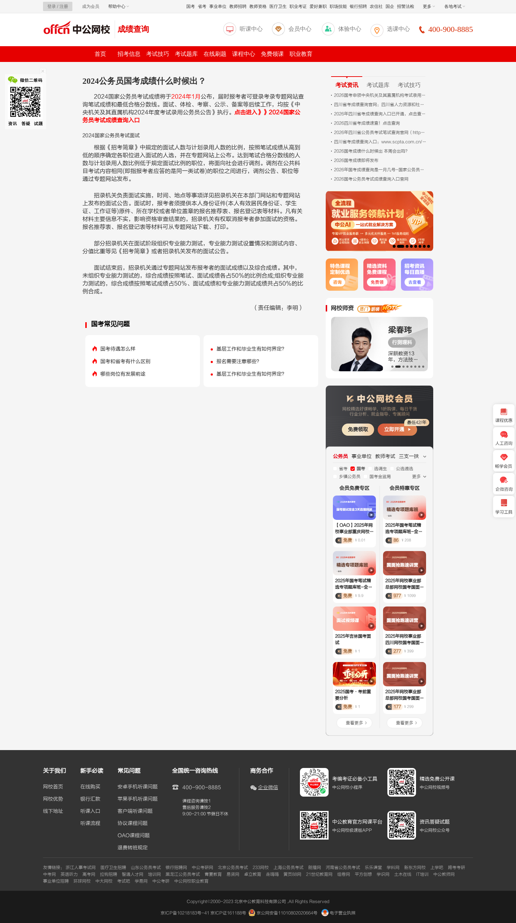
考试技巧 (157, 54)
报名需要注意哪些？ (239, 361)
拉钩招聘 (108, 874)
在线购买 (90, 786)
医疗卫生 (278, 6)
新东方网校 (415, 867)
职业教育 (301, 54)
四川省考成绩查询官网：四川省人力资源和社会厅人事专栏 (380, 104)
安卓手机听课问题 (138, 786)
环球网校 (82, 881)
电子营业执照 (338, 912)
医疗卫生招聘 (113, 867)
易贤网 (232, 874)
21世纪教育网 (319, 874)
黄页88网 (292, 874)
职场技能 (338, 6)
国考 (190, 6)
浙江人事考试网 (81, 867)
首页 (100, 54)
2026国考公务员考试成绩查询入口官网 (371, 179)
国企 (390, 6)
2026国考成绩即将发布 (356, 160)
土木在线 (402, 874)
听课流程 (90, 823)
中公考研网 (202, 867)
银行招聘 (358, 6)
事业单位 (217, 6)
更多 (429, 6)
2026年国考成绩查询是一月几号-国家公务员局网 (380, 169)
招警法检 (405, 6)
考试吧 (123, 881)
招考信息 (129, 54)
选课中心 (398, 29)
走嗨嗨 (272, 874)
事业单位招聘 (56, 881)
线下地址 (53, 811)
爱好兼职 (318, 6)
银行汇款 (90, 799)
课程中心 (243, 54)
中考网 (49, 874)
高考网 (88, 874)
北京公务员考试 (233, 867)
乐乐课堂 (373, 867)
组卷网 (343, 874)
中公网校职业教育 (191, 881)
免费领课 (272, 54)
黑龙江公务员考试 (183, 874)
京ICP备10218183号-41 (185, 912)
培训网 (154, 874)
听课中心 (251, 29)
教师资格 (258, 6)
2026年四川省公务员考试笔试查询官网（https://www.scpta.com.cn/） (380, 132)
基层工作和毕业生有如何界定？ (251, 349)
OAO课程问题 (134, 835)
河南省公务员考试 (343, 867)
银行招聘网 (176, 867)
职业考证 (298, 6)
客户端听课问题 (135, 811)
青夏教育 (213, 874)
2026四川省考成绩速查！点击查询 (367, 123)
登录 (51, 6)
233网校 (261, 867)
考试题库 (186, 54)
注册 (63, 6)
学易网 (141, 881)
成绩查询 (133, 29)
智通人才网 (132, 874)
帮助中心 (118, 6)
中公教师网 (444, 874)
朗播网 (314, 867)
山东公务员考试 (146, 867)
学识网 (383, 874)
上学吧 (436, 867)
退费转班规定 (133, 847)
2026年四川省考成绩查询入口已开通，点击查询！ (380, 113)
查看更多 (354, 722)
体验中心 (349, 29)
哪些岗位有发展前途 (122, 374)
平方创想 (363, 874)
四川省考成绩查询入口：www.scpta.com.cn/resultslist (380, 141)
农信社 (376, 6)
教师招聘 (238, 6)
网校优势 (53, 799)
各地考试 (454, 6)
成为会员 (90, 6)
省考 (202, 6)
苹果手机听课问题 (138, 799)
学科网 (393, 867)
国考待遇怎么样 (117, 349)
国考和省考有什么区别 (125, 361)
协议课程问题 (133, 823)
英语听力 (69, 874)
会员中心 (299, 29)
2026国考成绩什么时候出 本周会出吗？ (372, 151)
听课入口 (90, 811)
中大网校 (104, 881)
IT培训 (422, 874)
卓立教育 (252, 874)
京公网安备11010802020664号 (287, 912)
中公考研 (160, 881)
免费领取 (358, 429)
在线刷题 (215, 54)
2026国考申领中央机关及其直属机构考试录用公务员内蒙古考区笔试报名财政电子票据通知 (380, 95)
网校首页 (53, 786)
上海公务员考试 (288, 867)
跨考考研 (456, 867)
